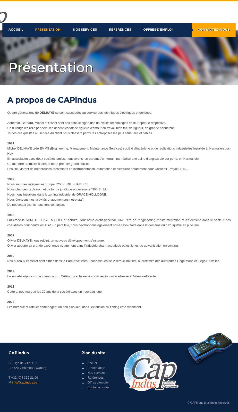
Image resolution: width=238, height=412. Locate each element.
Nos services (85, 29)
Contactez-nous (214, 29)
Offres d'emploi (158, 29)
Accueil (15, 29)
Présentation (48, 29)
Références (120, 29)
